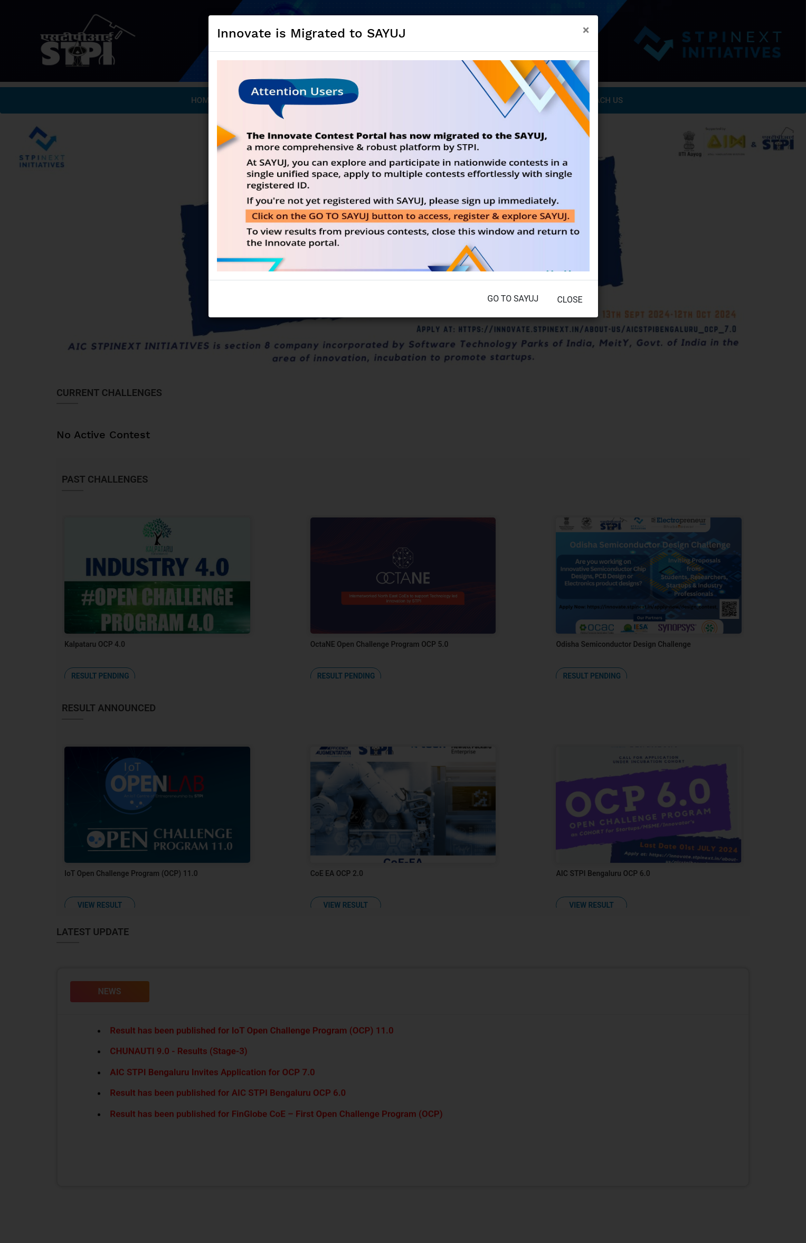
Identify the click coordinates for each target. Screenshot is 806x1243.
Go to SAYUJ (512, 299)
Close (569, 300)
